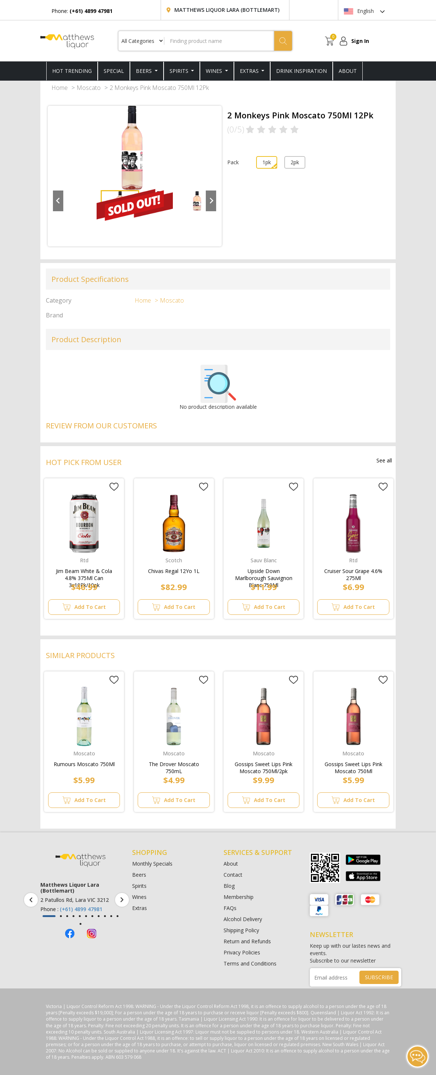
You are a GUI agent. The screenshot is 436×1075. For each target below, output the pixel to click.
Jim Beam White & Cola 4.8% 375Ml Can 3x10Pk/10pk (84, 573)
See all (384, 460)
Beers (144, 70)
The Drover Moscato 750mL (174, 766)
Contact (233, 874)
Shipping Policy (241, 930)
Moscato (89, 88)
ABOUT (348, 70)
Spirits (180, 70)
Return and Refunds (247, 941)
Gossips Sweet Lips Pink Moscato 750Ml (353, 766)
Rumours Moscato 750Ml (84, 764)
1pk (266, 162)
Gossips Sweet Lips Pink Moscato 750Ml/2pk (263, 766)
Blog (229, 885)
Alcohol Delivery (243, 919)
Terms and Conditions (250, 963)
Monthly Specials (152, 863)
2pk (295, 162)
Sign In (360, 40)
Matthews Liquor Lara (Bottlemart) (226, 9)
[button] (49, 916)
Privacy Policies (242, 952)
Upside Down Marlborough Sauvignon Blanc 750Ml (263, 573)
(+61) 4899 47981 (81, 909)
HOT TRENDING (72, 70)
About (231, 863)
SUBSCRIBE (379, 977)
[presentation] (31, 899)
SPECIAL (114, 70)
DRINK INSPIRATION (301, 70)
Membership (239, 896)
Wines (215, 70)
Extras (250, 70)
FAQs (230, 907)
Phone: (82, 10)
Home (59, 88)
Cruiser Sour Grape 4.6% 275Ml (353, 573)
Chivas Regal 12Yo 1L (173, 570)
